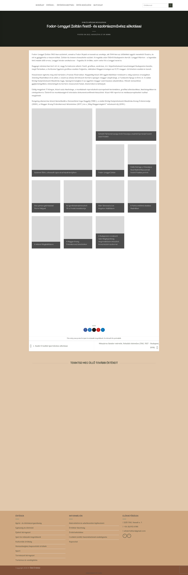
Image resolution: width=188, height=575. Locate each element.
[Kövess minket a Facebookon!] (125, 536)
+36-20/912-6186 (130, 526)
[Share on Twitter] (90, 330)
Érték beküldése (83, 5)
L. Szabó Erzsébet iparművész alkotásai (48, 346)
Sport (17, 551)
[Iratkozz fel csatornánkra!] (129, 536)
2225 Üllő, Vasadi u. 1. (132, 522)
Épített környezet (23, 532)
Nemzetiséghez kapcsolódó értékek (31, 546)
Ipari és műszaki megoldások (94, 22)
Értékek (50, 5)
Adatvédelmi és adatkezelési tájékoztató (86, 523)
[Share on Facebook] (85, 330)
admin (108, 34)
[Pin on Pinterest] (98, 330)
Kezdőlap (40, 5)
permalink (117, 338)
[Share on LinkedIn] (103, 330)
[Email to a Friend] (94, 330)
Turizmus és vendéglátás (26, 560)
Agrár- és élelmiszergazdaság (28, 523)
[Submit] (171, 5)
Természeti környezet (25, 555)
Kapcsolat (98, 5)
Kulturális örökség (23, 541)
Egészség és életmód (24, 528)
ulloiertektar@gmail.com (134, 531)
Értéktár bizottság (65, 5)
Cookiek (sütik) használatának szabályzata (88, 537)
